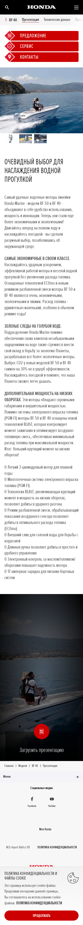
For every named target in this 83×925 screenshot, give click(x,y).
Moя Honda (45, 829)
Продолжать (41, 915)
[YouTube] (52, 802)
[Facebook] (32, 802)
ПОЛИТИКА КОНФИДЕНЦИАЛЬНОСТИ (39, 903)
